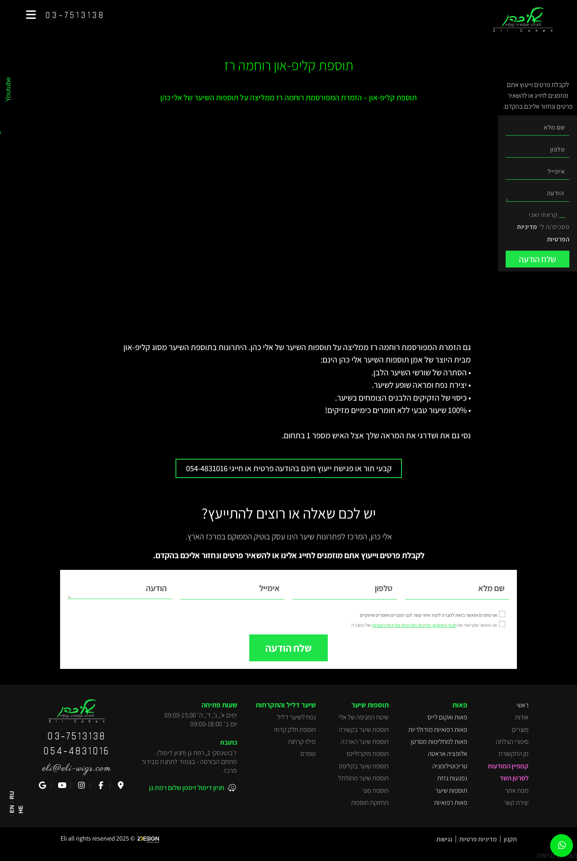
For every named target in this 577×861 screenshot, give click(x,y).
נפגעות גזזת (452, 778)
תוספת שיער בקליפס (364, 765)
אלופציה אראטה (447, 753)
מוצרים (520, 729)
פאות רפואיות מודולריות (437, 729)
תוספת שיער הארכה (365, 741)
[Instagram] (81, 785)
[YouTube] (61, 785)
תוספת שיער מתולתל (363, 778)
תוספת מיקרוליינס (368, 753)
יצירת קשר (516, 802)
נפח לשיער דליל (296, 717)
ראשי (522, 704)
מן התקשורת (513, 753)
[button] (31, 15)
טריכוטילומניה (449, 765)
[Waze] (119, 785)
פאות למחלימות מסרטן (439, 741)
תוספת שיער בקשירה (364, 729)
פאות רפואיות (450, 802)
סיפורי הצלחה (512, 741)
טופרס (308, 753)
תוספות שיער (451, 790)
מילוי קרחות (302, 741)
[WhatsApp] (562, 846)
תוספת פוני (376, 790)
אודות (522, 717)
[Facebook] (100, 785)
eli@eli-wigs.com (76, 768)
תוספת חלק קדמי (295, 729)
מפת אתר (517, 790)
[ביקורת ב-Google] (41, 785)
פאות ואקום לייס (447, 717)
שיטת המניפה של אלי (364, 717)
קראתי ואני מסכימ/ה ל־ (543, 227)
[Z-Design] (150, 838)
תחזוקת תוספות (370, 802)
